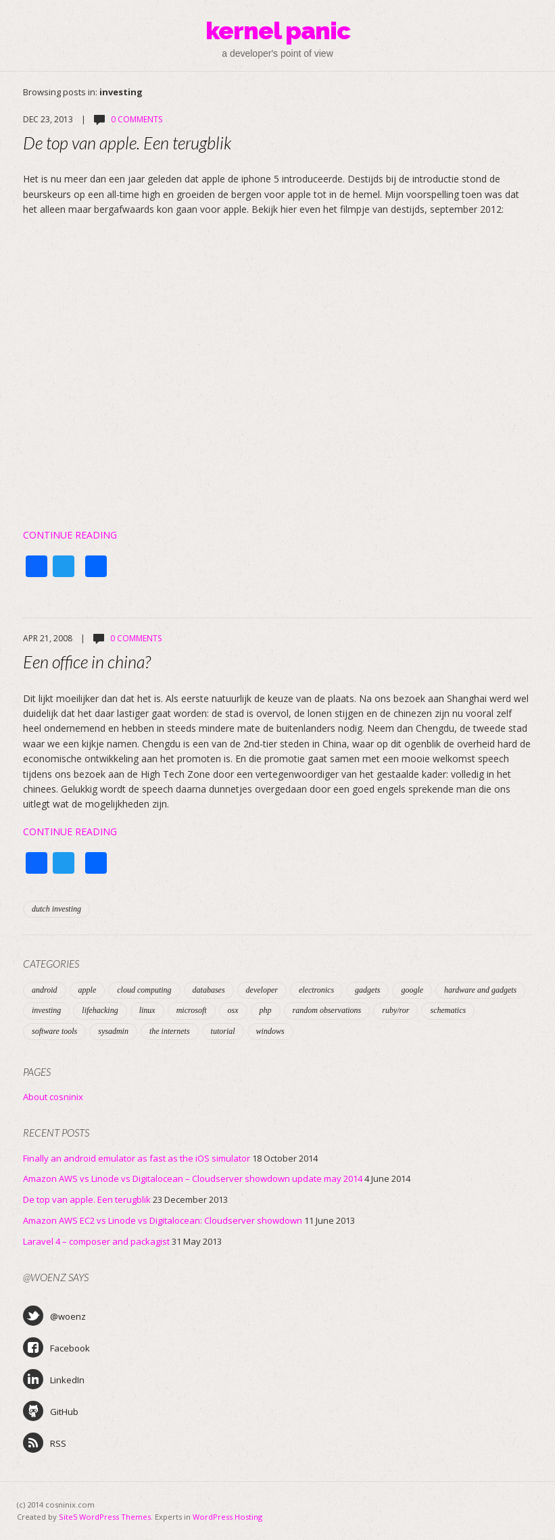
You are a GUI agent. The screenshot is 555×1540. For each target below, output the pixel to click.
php (266, 1010)
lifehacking (100, 1010)
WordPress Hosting (227, 1517)
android (44, 990)
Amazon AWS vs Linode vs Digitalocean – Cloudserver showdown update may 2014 (192, 1178)
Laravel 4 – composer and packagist (96, 1241)
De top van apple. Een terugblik (127, 142)
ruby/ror (395, 1010)
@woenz (54, 1316)
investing (46, 1010)
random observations (327, 1010)
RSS (44, 1443)
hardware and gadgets (480, 990)
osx (233, 1010)
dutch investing (56, 909)
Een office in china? (87, 661)
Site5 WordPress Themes (105, 1517)
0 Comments (136, 119)
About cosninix (53, 1097)
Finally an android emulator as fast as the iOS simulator (136, 1158)
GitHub (50, 1411)
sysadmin (113, 1031)
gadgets (367, 990)
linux (147, 1010)
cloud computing (144, 990)
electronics (316, 990)
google (412, 990)
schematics (448, 1010)
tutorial (223, 1031)
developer (262, 990)
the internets (169, 1031)
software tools (54, 1031)
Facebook (56, 1347)
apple (87, 990)
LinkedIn (54, 1379)
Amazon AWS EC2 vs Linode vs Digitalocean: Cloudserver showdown (162, 1220)
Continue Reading (70, 534)
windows (270, 1031)
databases (209, 990)
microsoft (191, 1010)
